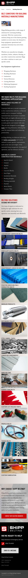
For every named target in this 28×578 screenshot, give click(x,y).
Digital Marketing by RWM (7, 575)
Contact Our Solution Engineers (14, 516)
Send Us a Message (10, 550)
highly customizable (10, 140)
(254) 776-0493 (9, 543)
